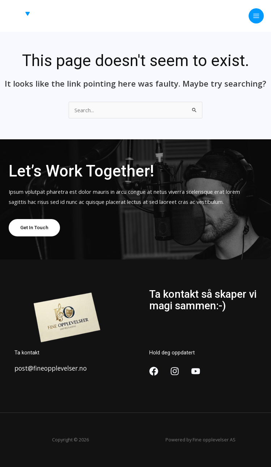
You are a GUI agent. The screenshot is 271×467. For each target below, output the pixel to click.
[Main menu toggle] (256, 15)
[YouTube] (195, 371)
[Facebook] (153, 371)
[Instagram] (174, 371)
